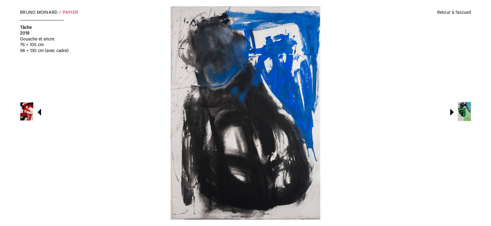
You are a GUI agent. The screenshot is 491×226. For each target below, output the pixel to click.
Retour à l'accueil (454, 13)
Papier (70, 13)
